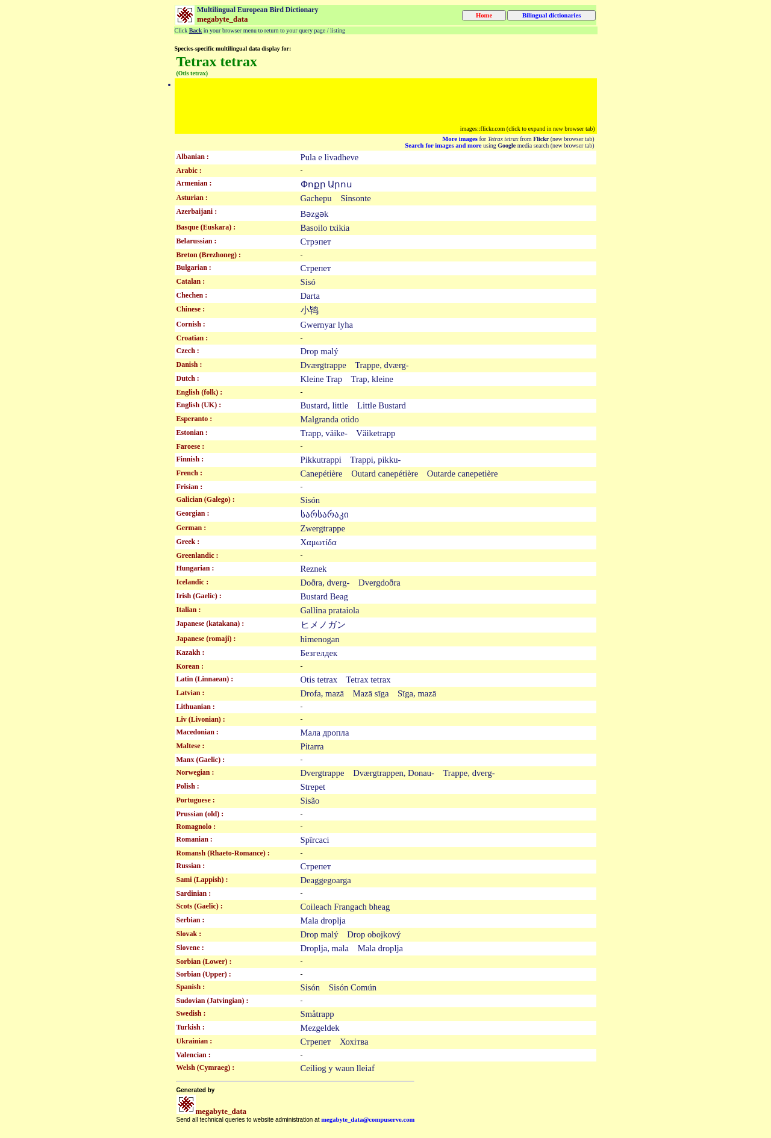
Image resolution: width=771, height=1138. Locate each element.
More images (460, 139)
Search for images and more (443, 145)
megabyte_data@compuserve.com (367, 1119)
